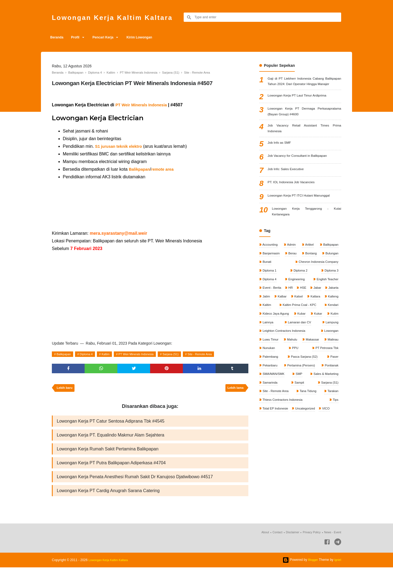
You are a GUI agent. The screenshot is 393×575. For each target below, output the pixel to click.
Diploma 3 (330, 293)
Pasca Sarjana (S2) (303, 394)
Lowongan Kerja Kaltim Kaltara (124, 17)
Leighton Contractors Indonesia (285, 366)
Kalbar (311, 321)
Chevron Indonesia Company (316, 284)
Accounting (270, 266)
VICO (328, 448)
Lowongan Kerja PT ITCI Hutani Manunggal (304, 212)
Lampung (331, 357)
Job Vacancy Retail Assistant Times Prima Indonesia (304, 140)
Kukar (318, 348)
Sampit (299, 421)
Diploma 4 (91, 354)
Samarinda (270, 421)
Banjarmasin (271, 275)
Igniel (337, 567)
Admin (291, 266)
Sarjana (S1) (186, 354)
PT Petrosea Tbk (325, 384)
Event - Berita (272, 311)
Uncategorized (307, 448)
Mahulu (292, 375)
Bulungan (331, 275)
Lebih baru (65, 390)
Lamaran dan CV (299, 357)
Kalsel (333, 321)
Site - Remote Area (219, 354)
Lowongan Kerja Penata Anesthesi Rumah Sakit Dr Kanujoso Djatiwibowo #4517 (135, 483)
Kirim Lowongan (152, 37)
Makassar (311, 375)
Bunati (267, 284)
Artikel (309, 266)
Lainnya (268, 357)
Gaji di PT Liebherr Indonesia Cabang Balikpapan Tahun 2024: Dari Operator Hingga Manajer (304, 86)
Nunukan (269, 384)
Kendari (332, 339)
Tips (335, 439)
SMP (298, 412)
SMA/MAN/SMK (274, 412)
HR (296, 311)
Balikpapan (65, 354)
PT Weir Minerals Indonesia (147, 354)
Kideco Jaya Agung (276, 348)
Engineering (296, 302)
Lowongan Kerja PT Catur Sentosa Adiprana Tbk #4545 (110, 424)
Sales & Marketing (324, 412)
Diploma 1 (269, 293)
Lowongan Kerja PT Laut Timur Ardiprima (303, 105)
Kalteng (301, 330)
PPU (294, 384)
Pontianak (330, 403)
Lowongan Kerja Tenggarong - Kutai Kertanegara (306, 231)
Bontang (310, 275)
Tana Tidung (308, 430)
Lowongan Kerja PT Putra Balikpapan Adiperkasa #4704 (111, 468)
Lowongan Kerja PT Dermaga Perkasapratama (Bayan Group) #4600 (304, 121)
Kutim (333, 348)
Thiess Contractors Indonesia (283, 439)
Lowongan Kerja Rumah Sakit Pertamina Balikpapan (108, 453)
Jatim (289, 321)
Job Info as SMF (282, 156)
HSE (314, 311)
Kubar (302, 348)
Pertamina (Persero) (300, 403)
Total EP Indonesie (276, 448)
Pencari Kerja (111, 37)
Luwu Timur (270, 375)
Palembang (270, 394)
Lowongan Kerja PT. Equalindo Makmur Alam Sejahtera (110, 438)
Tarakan (332, 430)
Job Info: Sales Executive (289, 182)
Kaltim (112, 354)
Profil (80, 37)
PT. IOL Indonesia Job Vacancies (296, 196)
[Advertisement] (150, 205)
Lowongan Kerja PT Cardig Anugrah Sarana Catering (108, 497)
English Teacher (326, 302)
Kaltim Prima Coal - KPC (280, 339)
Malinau (332, 375)
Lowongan (330, 366)
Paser (333, 394)
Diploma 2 (300, 293)
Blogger (311, 567)
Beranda (58, 37)
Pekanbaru (270, 403)
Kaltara (267, 330)
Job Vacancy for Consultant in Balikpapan (303, 169)
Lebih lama (234, 390)
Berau (292, 275)
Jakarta (267, 321)
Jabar (333, 311)
